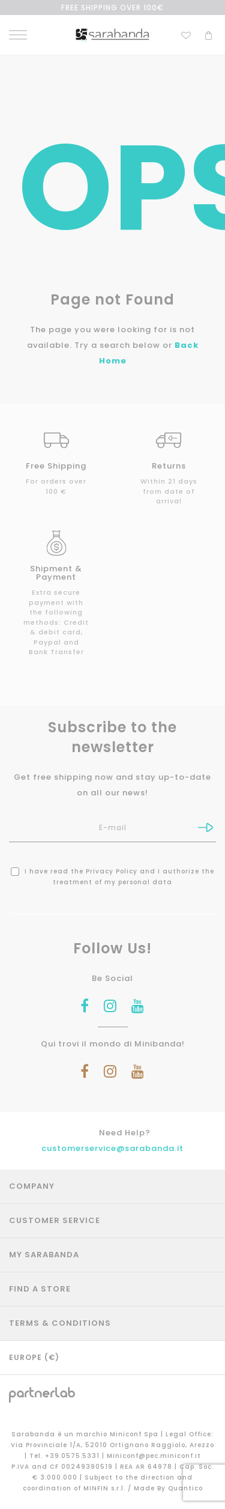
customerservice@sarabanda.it (112, 1148)
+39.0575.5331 (73, 1455)
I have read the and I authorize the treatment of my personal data (112, 877)
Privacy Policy (111, 871)
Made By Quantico (168, 1488)
